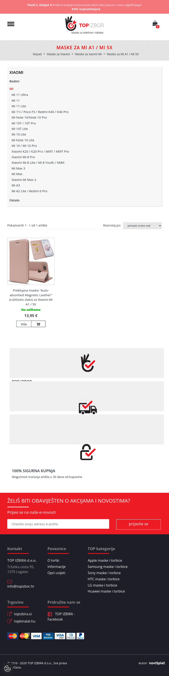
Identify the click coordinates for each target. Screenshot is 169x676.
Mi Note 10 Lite (23, 140)
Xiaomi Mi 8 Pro (23, 157)
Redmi (14, 81)
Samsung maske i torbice (108, 566)
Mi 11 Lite (19, 106)
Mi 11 (16, 100)
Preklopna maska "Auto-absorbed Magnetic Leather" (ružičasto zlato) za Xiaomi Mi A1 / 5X (30, 297)
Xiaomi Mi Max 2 (24, 179)
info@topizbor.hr (20, 586)
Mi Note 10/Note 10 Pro (29, 117)
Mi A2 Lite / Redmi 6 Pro (29, 191)
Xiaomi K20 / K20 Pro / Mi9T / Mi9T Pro (40, 151)
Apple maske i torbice (105, 560)
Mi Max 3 (18, 168)
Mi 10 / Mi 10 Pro (24, 145)
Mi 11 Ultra (20, 94)
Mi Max (17, 174)
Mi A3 (16, 185)
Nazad (37, 54)
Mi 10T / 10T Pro (24, 123)
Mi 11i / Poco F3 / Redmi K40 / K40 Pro (40, 112)
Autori (150, 663)
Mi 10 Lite (19, 134)
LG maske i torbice (102, 585)
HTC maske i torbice (103, 579)
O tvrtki (53, 560)
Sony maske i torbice (104, 572)
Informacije (57, 566)
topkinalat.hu (24, 621)
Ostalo (14, 200)
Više (24, 324)
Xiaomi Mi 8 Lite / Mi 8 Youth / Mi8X (38, 162)
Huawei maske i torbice (106, 591)
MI (11, 88)
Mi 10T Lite (20, 129)
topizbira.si (23, 614)
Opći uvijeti (56, 572)
